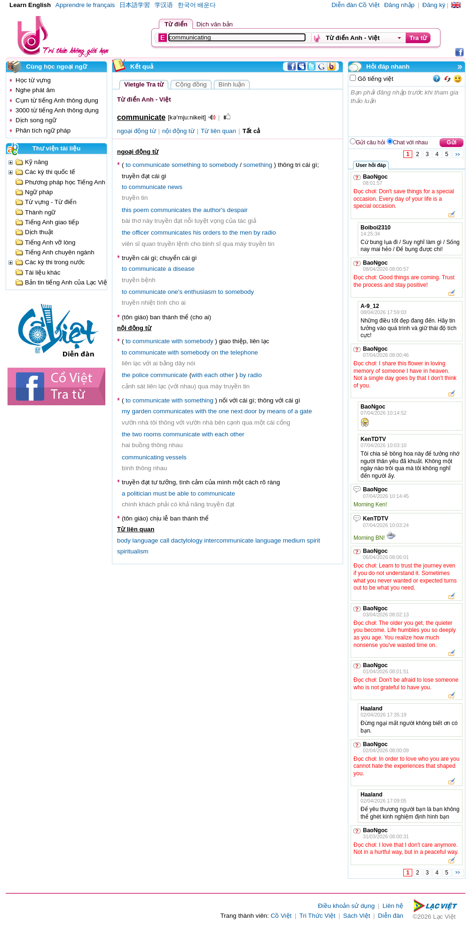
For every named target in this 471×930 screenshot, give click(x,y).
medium (294, 540)
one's (175, 291)
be (171, 493)
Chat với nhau (410, 142)
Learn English (30, 4)
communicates (171, 209)
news (175, 186)
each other (219, 374)
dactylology (187, 540)
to (128, 164)
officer (140, 232)
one (224, 411)
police (140, 374)
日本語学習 (134, 4)
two (137, 434)
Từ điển (176, 24)
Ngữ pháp (39, 192)
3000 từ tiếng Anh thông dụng (57, 110)
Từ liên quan (218, 130)
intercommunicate (228, 540)
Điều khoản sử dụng (346, 905)
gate (306, 411)
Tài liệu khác (42, 272)
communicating (143, 457)
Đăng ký (434, 4)
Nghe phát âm (35, 90)
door (250, 411)
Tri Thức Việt (317, 915)
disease (184, 268)
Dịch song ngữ (36, 120)
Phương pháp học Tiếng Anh (65, 182)
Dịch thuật (39, 232)
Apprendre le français (85, 4)
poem (141, 209)
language (268, 540)
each (221, 434)
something (186, 164)
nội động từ (178, 130)
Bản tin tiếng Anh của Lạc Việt (67, 282)
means (276, 411)
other (237, 434)
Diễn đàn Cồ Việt (355, 4)
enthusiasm (200, 291)
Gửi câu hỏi (370, 142)
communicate (151, 164)
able (183, 493)
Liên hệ (393, 905)
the (197, 209)
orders (211, 232)
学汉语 (164, 4)
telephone (244, 352)
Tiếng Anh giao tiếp (52, 222)
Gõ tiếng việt (374, 78)
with (177, 341)
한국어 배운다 (197, 4)
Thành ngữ (40, 212)
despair (237, 209)
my (126, 411)
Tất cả (251, 130)
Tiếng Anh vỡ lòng (50, 242)
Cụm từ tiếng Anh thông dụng (57, 100)
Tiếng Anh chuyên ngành (59, 252)
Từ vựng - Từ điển (51, 201)
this (127, 209)
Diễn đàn (390, 915)
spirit (313, 540)
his (197, 232)
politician (139, 493)
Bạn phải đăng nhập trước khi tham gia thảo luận (407, 111)
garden (141, 411)
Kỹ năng (36, 162)
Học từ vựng (33, 80)
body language (137, 540)
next (237, 411)
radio (269, 232)
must (160, 493)
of (290, 411)
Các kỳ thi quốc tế (50, 171)
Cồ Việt (281, 915)
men (246, 232)
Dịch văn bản (214, 24)
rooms (152, 434)
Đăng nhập (399, 4)
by (257, 232)
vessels (175, 457)
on (214, 352)
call (164, 540)
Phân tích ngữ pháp (43, 130)
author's (214, 209)
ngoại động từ (136, 130)
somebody (223, 164)
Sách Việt (356, 915)
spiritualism (133, 551)
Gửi (451, 142)
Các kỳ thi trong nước (55, 262)
